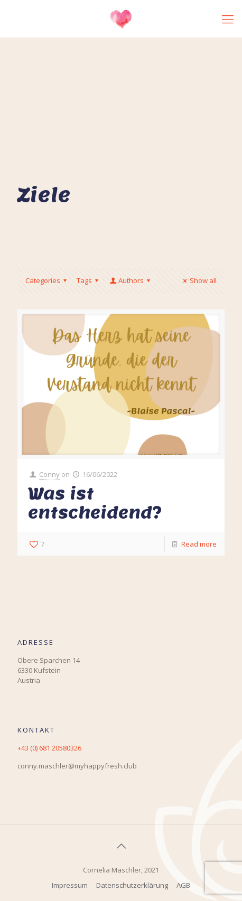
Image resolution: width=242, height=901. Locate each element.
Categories (47, 280)
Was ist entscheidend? (95, 503)
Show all (198, 280)
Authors (130, 280)
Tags (89, 280)
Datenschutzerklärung (132, 885)
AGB (183, 885)
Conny (49, 474)
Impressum (70, 885)
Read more (199, 544)
